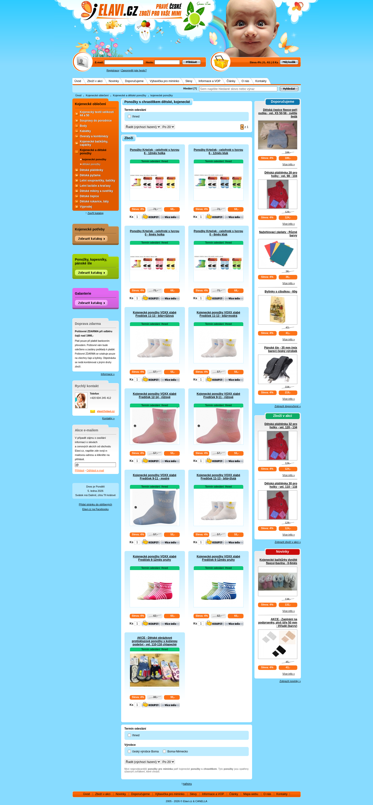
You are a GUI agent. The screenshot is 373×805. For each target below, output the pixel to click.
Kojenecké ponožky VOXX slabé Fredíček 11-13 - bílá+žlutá (218, 476)
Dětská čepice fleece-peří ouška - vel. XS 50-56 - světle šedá (277, 113)
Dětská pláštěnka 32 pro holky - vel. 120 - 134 (280, 425)
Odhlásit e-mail (95, 470)
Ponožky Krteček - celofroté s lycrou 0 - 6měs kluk (218, 232)
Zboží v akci (95, 81)
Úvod (78, 81)
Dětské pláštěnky (91, 170)
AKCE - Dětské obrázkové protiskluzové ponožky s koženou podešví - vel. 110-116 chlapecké (154, 641)
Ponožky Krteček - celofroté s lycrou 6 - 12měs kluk (218, 151)
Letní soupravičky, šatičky (97, 180)
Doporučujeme (134, 81)
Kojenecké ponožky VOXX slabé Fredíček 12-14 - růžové (154, 395)
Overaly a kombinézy (94, 136)
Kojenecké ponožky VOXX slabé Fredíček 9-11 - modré (154, 476)
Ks (131, 217)
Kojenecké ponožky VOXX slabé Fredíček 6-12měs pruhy (154, 558)
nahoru (187, 783)
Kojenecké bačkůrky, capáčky (94, 143)
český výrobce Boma (145, 751)
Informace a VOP (209, 81)
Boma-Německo (177, 751)
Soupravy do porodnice (96, 120)
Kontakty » (108, 418)
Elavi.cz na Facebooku (95, 509)
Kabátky (85, 131)
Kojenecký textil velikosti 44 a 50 (97, 113)
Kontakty (261, 81)
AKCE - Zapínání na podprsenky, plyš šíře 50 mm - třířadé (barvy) (277, 623)
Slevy (188, 81)
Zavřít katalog (96, 213)
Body (83, 125)
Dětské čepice (89, 196)
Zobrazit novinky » (290, 681)
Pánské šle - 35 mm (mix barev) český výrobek (280, 349)
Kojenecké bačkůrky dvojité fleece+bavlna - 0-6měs (278, 561)
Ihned (135, 116)
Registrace (113, 70)
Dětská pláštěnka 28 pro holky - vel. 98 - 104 (280, 174)
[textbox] (238, 88)
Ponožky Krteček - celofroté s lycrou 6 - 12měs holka (154, 151)
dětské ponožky (91, 164)
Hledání (188, 88)
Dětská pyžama (90, 175)
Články (231, 81)
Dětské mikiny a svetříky (96, 191)
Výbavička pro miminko (164, 81)
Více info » (289, 164)
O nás (245, 81)
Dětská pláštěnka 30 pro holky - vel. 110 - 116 (280, 485)
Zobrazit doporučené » (287, 406)
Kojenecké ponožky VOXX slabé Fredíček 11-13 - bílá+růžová (154, 314)
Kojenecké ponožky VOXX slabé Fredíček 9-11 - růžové (218, 395)
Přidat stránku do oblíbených (95, 504)
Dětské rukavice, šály (94, 201)
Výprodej (86, 206)
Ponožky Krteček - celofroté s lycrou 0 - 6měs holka (154, 232)
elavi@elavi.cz (105, 411)
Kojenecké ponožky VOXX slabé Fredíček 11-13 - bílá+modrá (218, 314)
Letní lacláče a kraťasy (95, 185)
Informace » (107, 374)
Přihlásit (79, 470)
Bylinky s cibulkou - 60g (281, 291)
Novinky (114, 81)
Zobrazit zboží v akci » (288, 542)
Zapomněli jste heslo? (134, 70)
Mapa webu (250, 794)
